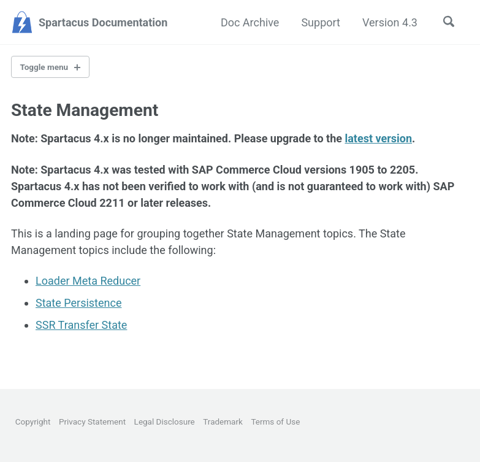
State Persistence (78, 302)
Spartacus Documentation (103, 22)
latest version (378, 138)
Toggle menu (44, 67)
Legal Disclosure (164, 421)
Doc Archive (250, 22)
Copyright (33, 421)
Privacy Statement (92, 421)
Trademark (223, 421)
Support (320, 22)
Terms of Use (275, 421)
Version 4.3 (389, 22)
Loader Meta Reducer (88, 280)
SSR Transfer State (81, 324)
